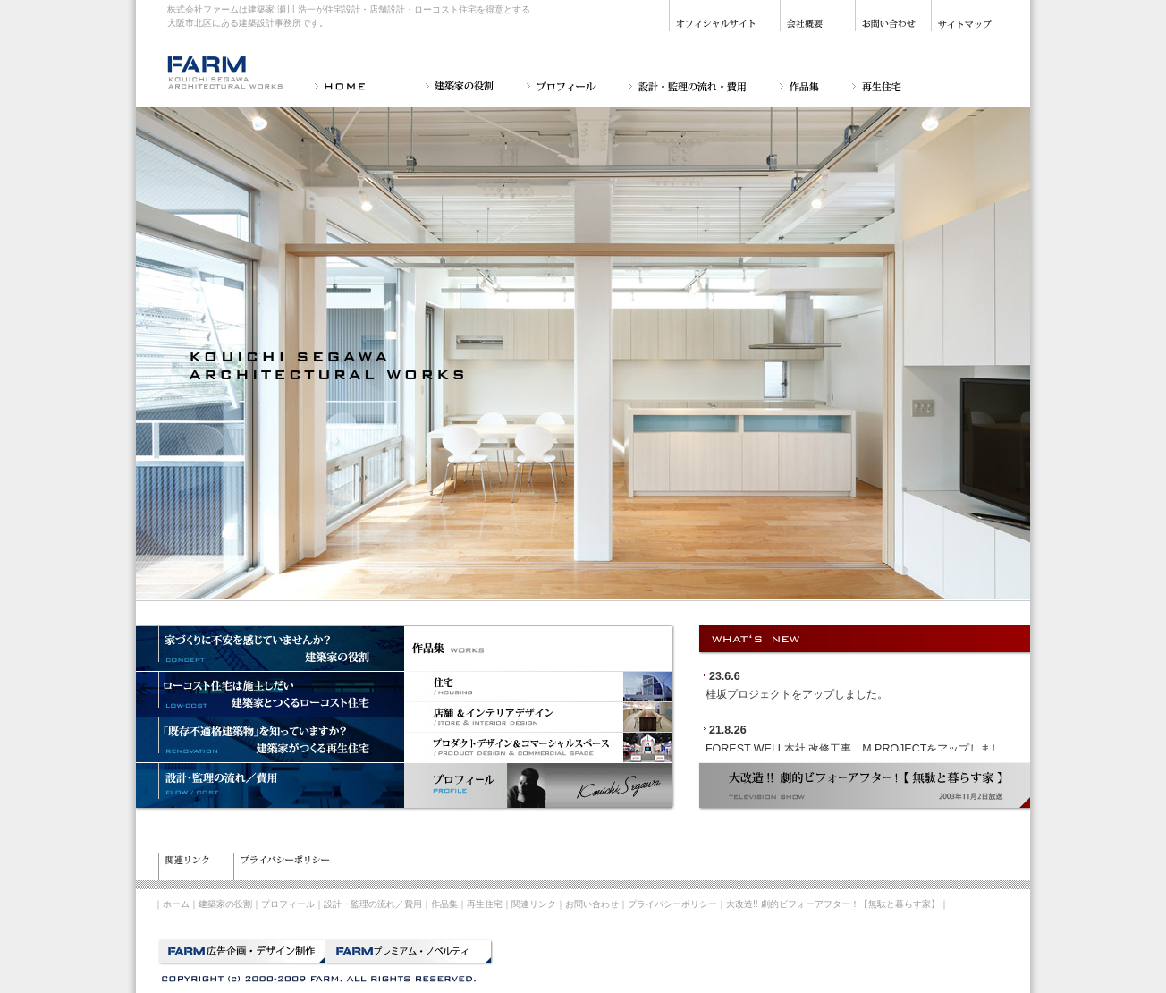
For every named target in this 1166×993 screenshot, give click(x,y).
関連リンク (533, 904)
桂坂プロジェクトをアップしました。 (797, 694)
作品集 (444, 904)
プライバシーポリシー (672, 904)
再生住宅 (485, 904)
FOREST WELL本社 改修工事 (778, 749)
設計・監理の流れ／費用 (373, 904)
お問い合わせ (592, 904)
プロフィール (288, 904)
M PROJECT (894, 749)
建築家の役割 (225, 904)
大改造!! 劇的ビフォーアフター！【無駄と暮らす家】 (833, 904)
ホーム (176, 904)
